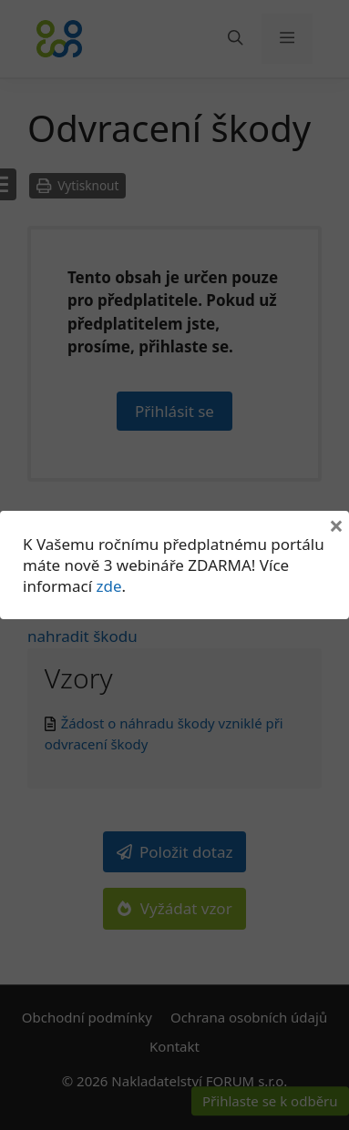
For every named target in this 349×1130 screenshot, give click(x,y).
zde (108, 585)
